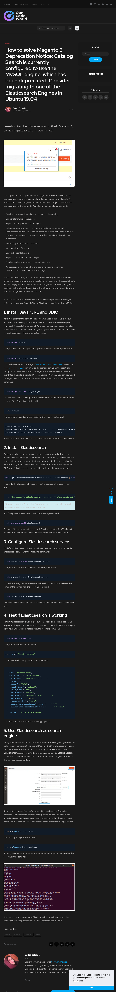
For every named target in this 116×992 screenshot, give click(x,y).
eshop (38, 935)
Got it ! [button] (91, 988)
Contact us (45, 4)
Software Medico (59, 961)
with (7, 4)
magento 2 (17, 935)
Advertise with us (21, 4)
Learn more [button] (78, 981)
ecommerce (28, 935)
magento (8, 935)
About (34, 4)
